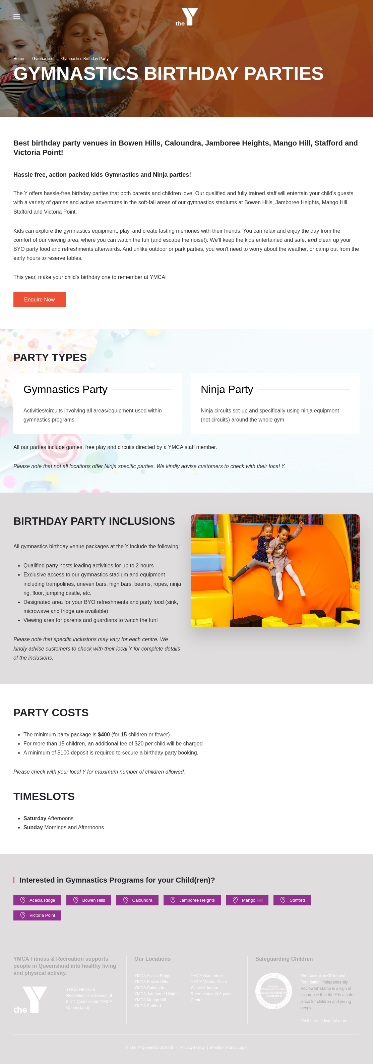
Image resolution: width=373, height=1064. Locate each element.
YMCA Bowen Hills (151, 981)
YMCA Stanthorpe (207, 975)
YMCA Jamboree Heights (157, 994)
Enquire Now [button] (39, 299)
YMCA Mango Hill (150, 1000)
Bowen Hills (88, 900)
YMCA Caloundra (150, 988)
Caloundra (137, 900)
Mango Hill (247, 900)
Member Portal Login (228, 1047)
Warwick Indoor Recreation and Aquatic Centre (211, 994)
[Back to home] (186, 17)
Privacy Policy (192, 1047)
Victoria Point (37, 915)
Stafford (292, 900)
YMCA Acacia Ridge (152, 975)
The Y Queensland (146, 1047)
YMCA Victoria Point (209, 981)
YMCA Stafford (147, 1006)
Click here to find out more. (324, 1020)
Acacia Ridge (37, 900)
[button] (16, 17)
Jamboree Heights (192, 900)
